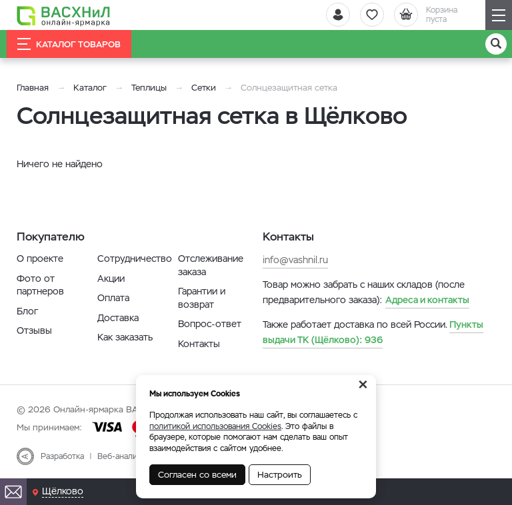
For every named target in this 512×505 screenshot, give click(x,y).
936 (373, 331)
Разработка (62, 456)
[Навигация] (498, 15)
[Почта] (13, 491)
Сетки (203, 87)
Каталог (90, 87)
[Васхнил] (63, 15)
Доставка (118, 318)
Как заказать (125, 337)
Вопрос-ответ (209, 324)
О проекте (40, 258)
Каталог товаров (69, 44)
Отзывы (34, 330)
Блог (27, 311)
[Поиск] (496, 44)
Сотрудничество (134, 258)
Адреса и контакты (427, 300)
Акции (111, 278)
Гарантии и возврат (201, 297)
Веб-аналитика (125, 456)
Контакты (199, 344)
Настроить (279, 474)
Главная (33, 87)
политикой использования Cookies (215, 426)
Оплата (113, 298)
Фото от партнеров (40, 285)
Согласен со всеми (197, 474)
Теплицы (150, 87)
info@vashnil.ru (295, 260)
